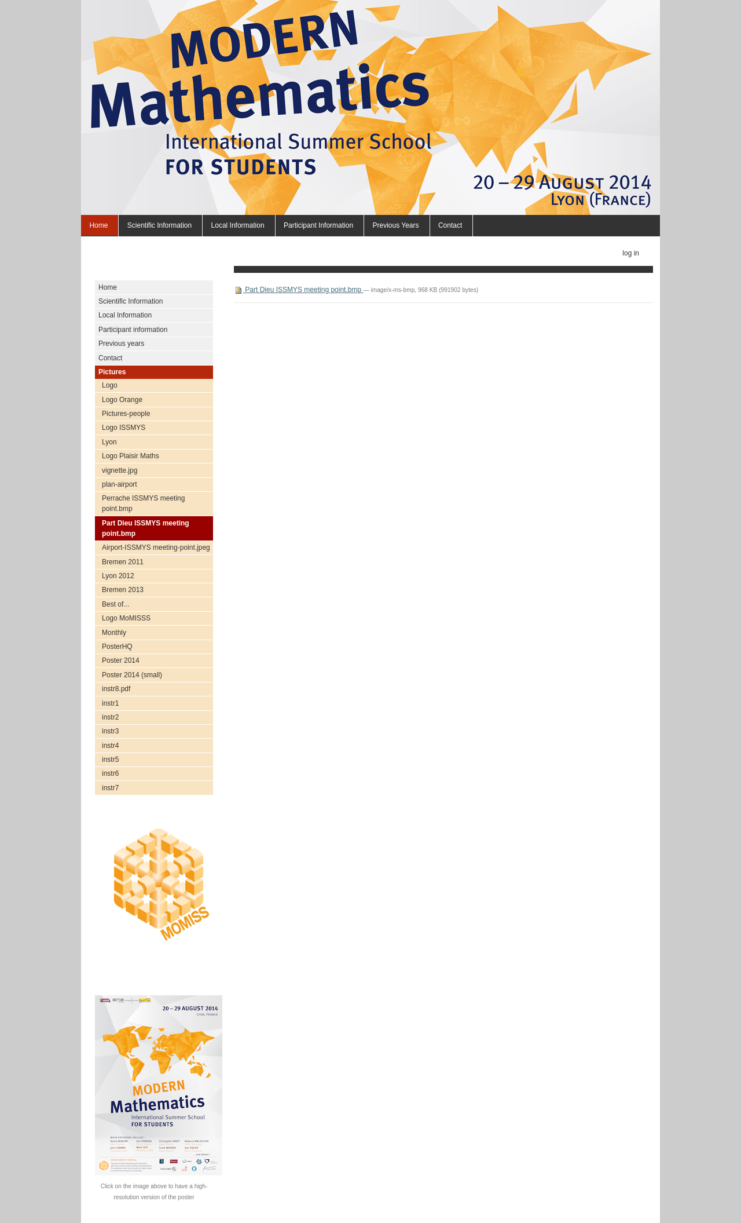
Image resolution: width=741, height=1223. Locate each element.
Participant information (318, 225)
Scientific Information (159, 225)
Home (98, 225)
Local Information (238, 225)
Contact (450, 225)
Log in (630, 253)
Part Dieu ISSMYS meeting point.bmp (298, 290)
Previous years (395, 225)
